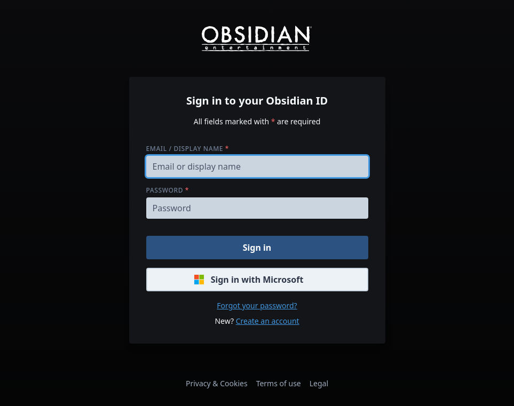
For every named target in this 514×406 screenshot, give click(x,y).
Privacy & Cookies (217, 383)
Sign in (257, 247)
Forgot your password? (257, 305)
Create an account (267, 321)
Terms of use (278, 383)
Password (167, 190)
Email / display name (187, 148)
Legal (319, 383)
